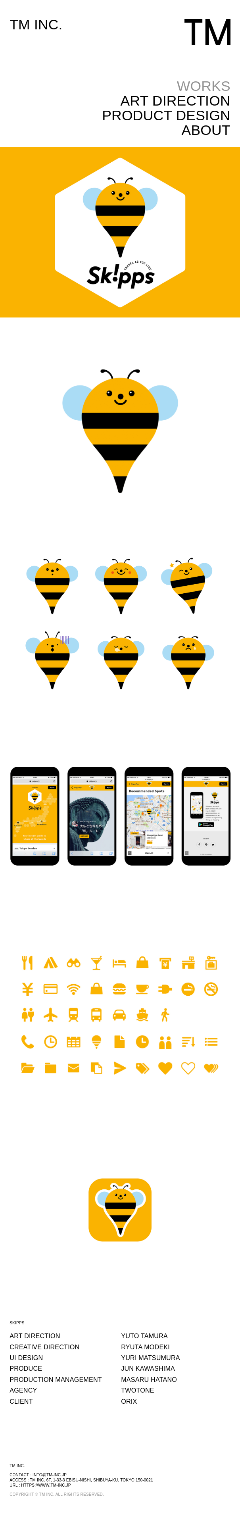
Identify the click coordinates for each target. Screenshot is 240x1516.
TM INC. (36, 25)
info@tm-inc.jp (50, 1475)
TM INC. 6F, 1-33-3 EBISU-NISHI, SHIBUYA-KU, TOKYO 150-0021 (91, 1480)
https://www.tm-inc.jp (46, 1485)
